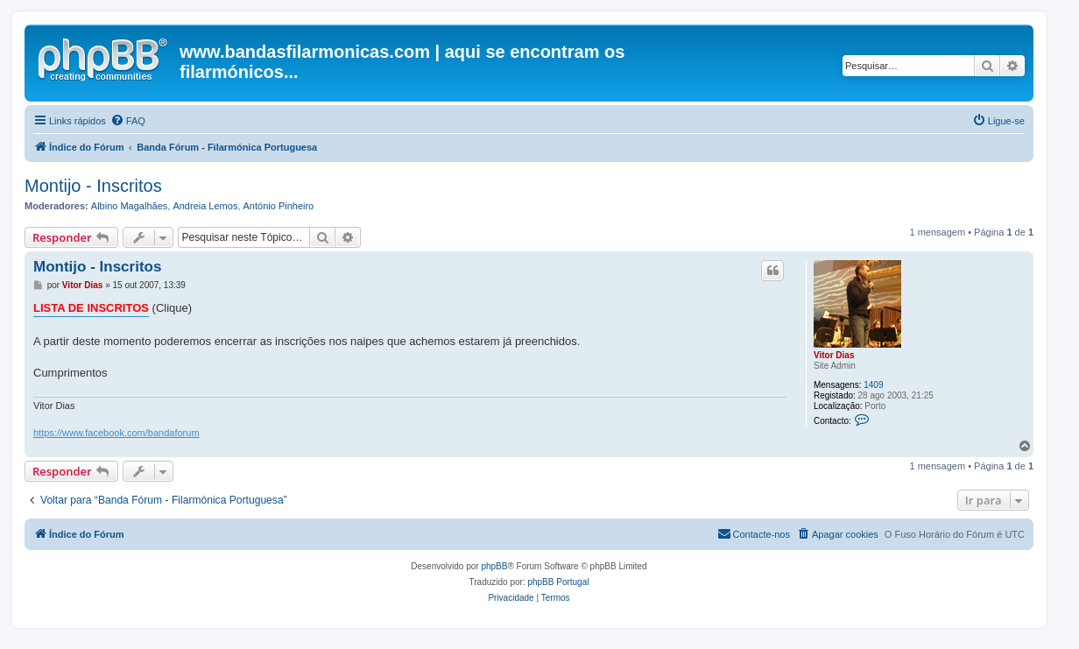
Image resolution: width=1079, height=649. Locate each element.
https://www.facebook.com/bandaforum (116, 432)
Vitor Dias (834, 355)
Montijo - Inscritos (93, 185)
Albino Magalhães (129, 206)
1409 (873, 385)
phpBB (494, 566)
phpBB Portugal (558, 582)
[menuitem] (127, 120)
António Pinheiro (278, 206)
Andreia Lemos (205, 206)
